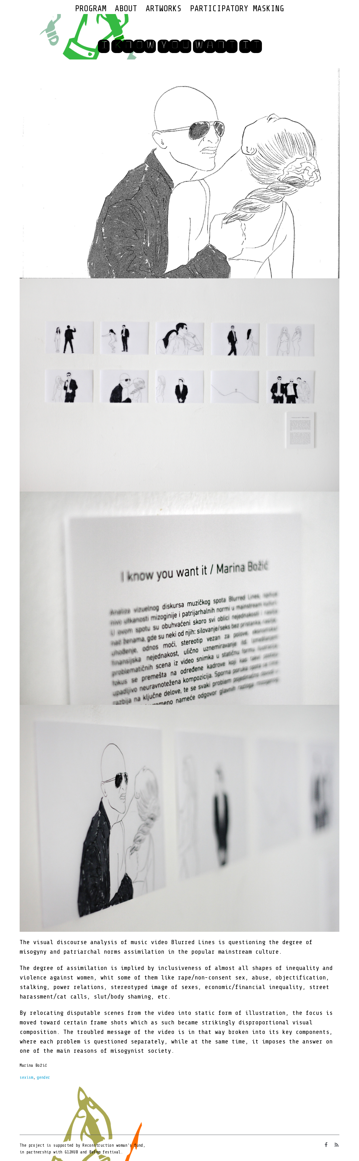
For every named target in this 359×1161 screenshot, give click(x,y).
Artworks (163, 8)
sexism (26, 1077)
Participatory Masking (237, 8)
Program (90, 8)
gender (43, 1077)
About (126, 8)
